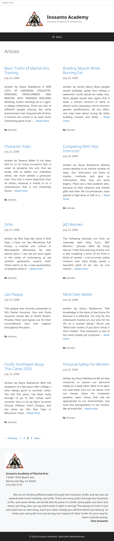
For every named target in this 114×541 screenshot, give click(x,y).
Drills (8, 224)
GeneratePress (77, 536)
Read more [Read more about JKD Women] (81, 268)
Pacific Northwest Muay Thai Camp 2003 (24, 366)
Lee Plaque (13, 294)
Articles (12, 130)
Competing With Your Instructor (81, 148)
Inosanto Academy (67, 17)
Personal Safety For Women (86, 364)
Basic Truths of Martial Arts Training (26, 70)
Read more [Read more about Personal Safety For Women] (91, 408)
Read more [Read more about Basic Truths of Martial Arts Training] (42, 120)
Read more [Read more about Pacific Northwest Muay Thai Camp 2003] (33, 413)
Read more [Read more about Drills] (36, 268)
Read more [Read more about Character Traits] (21, 190)
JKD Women (73, 224)
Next (38, 438)
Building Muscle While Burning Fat (81, 70)
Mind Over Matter (78, 294)
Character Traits (17, 146)
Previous (11, 438)
